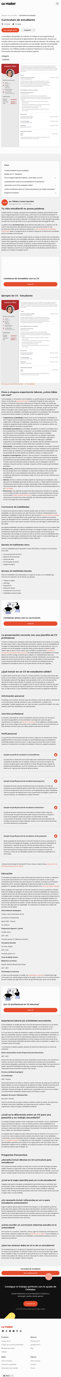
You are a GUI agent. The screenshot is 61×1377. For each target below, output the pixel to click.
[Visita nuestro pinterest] (17, 1314)
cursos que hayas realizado (50, 870)
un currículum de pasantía (11, 1124)
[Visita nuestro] (20, 1314)
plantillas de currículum (37, 1218)
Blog (31, 1332)
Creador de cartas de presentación (12, 1329)
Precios (32, 1352)
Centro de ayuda (6, 1345)
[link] (27, 15)
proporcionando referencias (22, 479)
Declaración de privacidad (9, 1352)
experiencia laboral (23, 385)
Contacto (33, 1348)
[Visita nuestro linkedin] (2, 1314)
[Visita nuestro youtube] (13, 1314)
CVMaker (4, 1336)
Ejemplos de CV (35, 1329)
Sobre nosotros (35, 1345)
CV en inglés (9, 472)
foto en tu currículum (28, 706)
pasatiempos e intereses (36, 959)
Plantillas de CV (35, 1325)
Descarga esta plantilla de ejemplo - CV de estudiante (18, 368)
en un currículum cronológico (50, 499)
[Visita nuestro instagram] (10, 1314)
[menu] (30, 181)
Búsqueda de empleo (8, 1332)
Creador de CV (6, 1325)
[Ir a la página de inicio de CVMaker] (8, 3)
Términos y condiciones (8, 1348)
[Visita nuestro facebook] (6, 1314)
